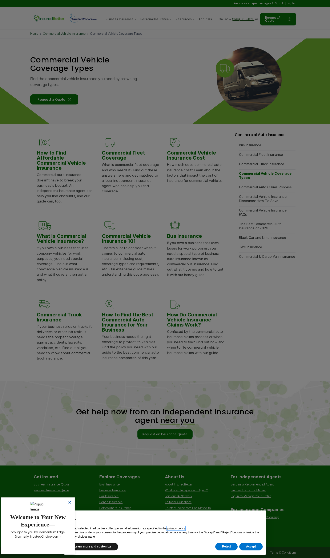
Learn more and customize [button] (92, 546)
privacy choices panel (81, 536)
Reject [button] (226, 546)
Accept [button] (251, 546)
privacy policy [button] (176, 528)
